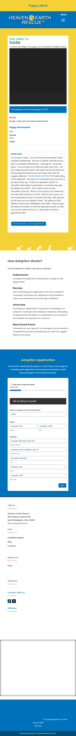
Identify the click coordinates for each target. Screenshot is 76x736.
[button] (15, 98)
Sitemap (38, 726)
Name (12, 430)
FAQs (10, 565)
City (11, 462)
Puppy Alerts (38, 6)
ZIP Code (13, 480)
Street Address (15, 445)
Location (12, 546)
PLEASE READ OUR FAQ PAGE (41, 176)
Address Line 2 (15, 454)
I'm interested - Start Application (28, 223)
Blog (10, 542)
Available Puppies (16, 537)
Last (40, 430)
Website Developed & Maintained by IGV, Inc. (38, 733)
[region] (38, 76)
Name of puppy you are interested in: (25, 410)
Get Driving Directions (17, 523)
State (12, 471)
